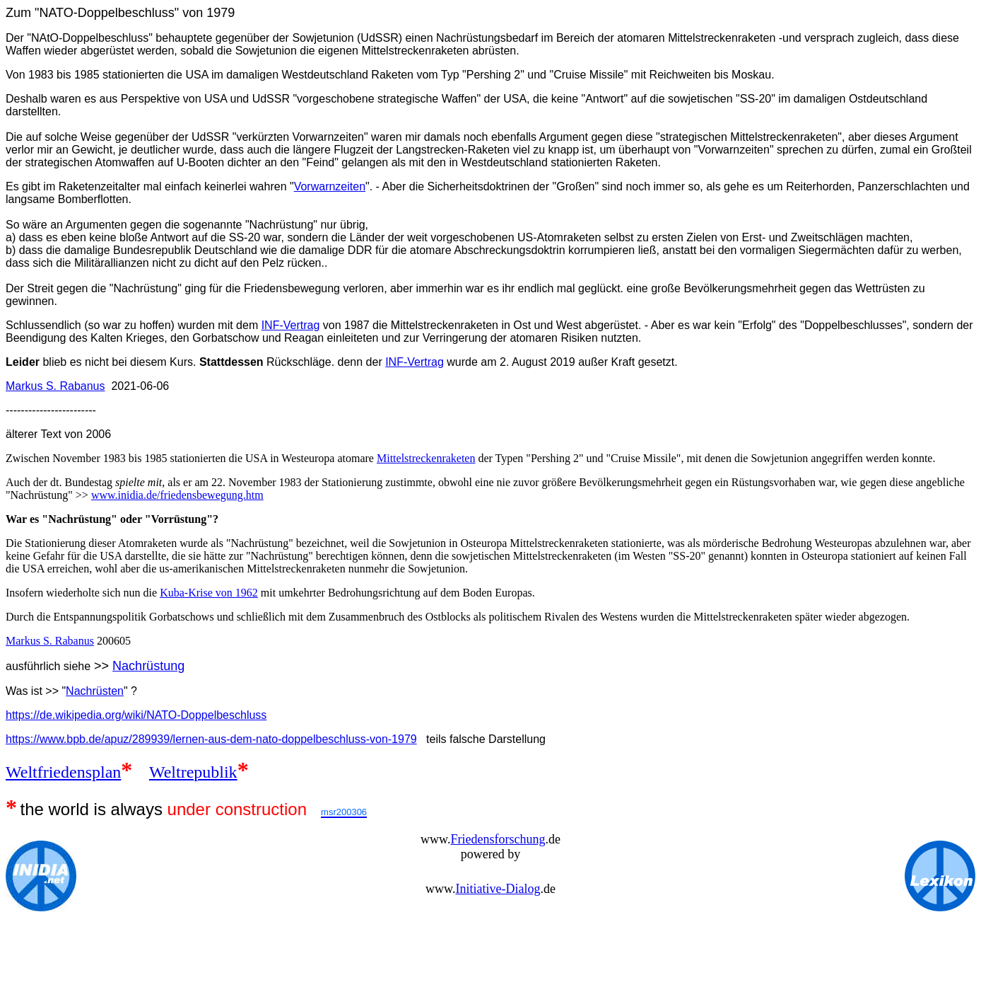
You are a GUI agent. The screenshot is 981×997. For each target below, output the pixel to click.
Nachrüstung (148, 666)
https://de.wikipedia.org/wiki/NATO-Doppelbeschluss (136, 715)
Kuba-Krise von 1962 (209, 593)
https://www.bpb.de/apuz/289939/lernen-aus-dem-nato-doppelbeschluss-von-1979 (211, 739)
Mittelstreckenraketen (426, 458)
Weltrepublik (193, 772)
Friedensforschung (497, 839)
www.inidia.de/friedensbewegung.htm (177, 495)
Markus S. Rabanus (55, 386)
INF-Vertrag (291, 325)
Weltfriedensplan (63, 772)
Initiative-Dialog (497, 889)
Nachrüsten (95, 691)
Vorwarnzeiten (329, 186)
